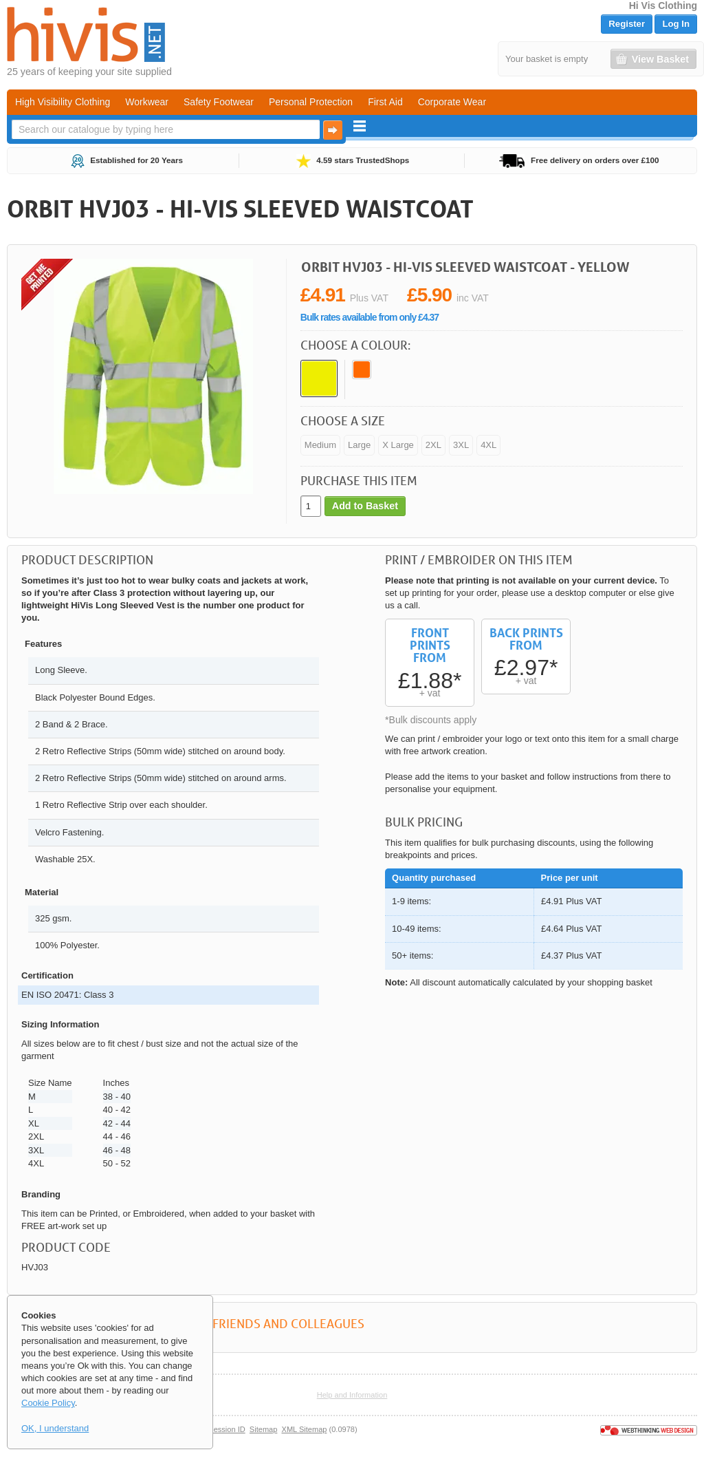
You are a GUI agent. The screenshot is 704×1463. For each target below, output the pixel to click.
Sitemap (264, 1429)
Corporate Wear (452, 101)
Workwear (146, 101)
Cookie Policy (48, 1403)
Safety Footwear (219, 101)
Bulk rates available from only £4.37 (369, 317)
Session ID (226, 1429)
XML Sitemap (304, 1429)
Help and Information (352, 1395)
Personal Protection (311, 101)
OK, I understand (55, 1428)
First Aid (385, 101)
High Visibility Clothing (62, 101)
